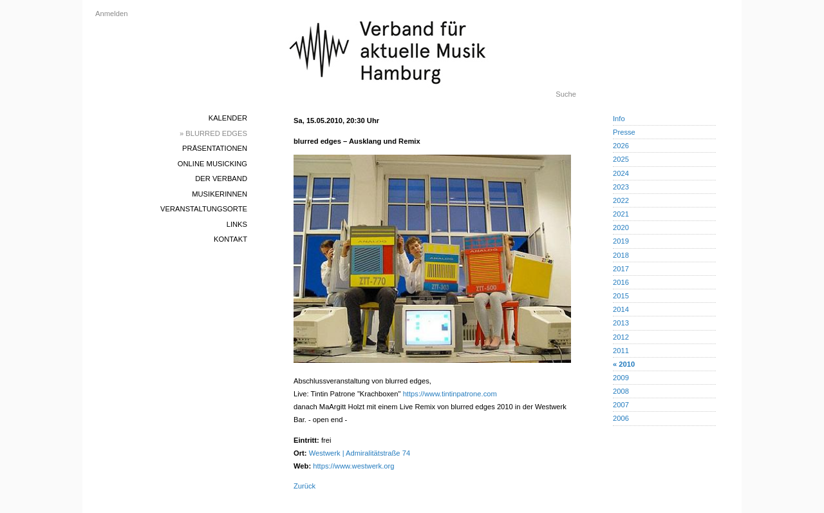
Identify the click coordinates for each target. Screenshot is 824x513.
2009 (621, 378)
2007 (621, 405)
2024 (621, 173)
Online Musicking (212, 164)
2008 (621, 391)
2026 (621, 146)
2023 (621, 187)
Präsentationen (214, 148)
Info (619, 118)
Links (237, 224)
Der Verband (221, 178)
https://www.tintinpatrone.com (450, 394)
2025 (621, 159)
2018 (621, 255)
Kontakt (230, 239)
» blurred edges (213, 133)
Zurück (304, 486)
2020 (621, 227)
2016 (621, 282)
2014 (621, 309)
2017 (621, 269)
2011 (621, 350)
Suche (566, 94)
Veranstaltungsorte (203, 209)
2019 (621, 241)
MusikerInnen (219, 194)
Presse (624, 132)
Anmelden (111, 13)
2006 (621, 418)
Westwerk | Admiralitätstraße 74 (360, 453)
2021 (621, 214)
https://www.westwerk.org (353, 466)
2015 (621, 296)
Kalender (228, 118)
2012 (621, 337)
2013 (621, 323)
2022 (621, 200)
